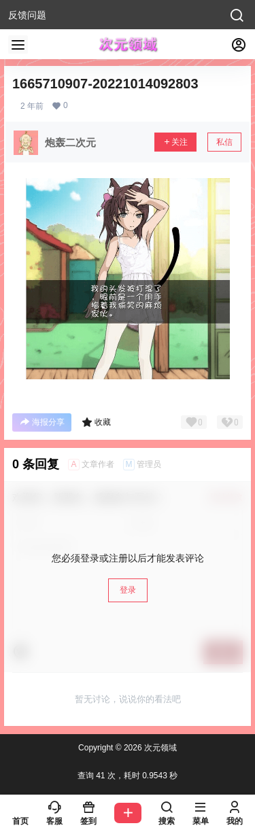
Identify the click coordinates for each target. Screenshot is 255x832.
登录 (128, 590)
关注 (175, 142)
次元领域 (159, 747)
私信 (224, 142)
